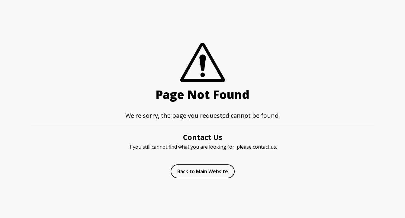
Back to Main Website (202, 171)
